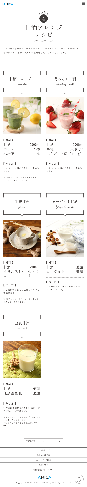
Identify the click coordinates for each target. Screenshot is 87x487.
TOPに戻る (31, 441)
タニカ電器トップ (43, 450)
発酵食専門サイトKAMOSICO (43, 470)
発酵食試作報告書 (43, 455)
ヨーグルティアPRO (43, 460)
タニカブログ (43, 465)
